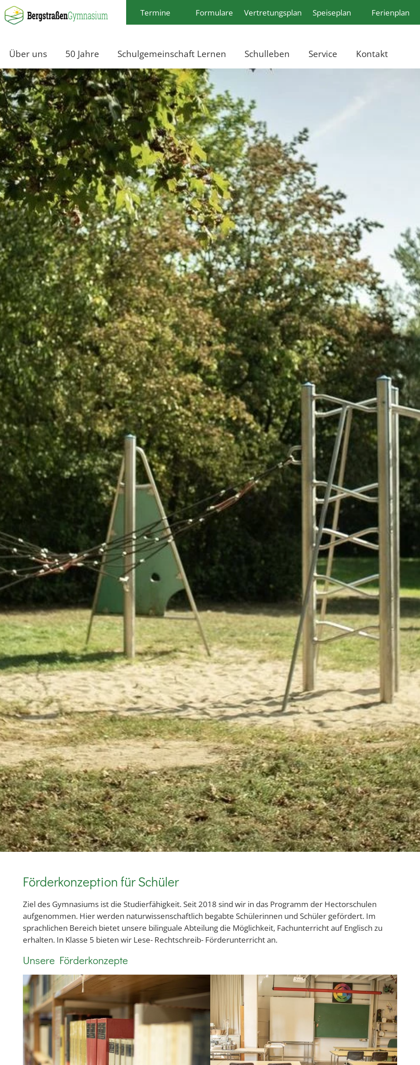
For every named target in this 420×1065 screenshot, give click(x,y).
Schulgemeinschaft (152, 53)
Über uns (28, 53)
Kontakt (372, 53)
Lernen (211, 53)
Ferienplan (390, 12)
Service (322, 53)
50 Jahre (82, 53)
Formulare (214, 12)
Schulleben (267, 53)
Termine (155, 12)
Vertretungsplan (273, 12)
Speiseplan (332, 12)
